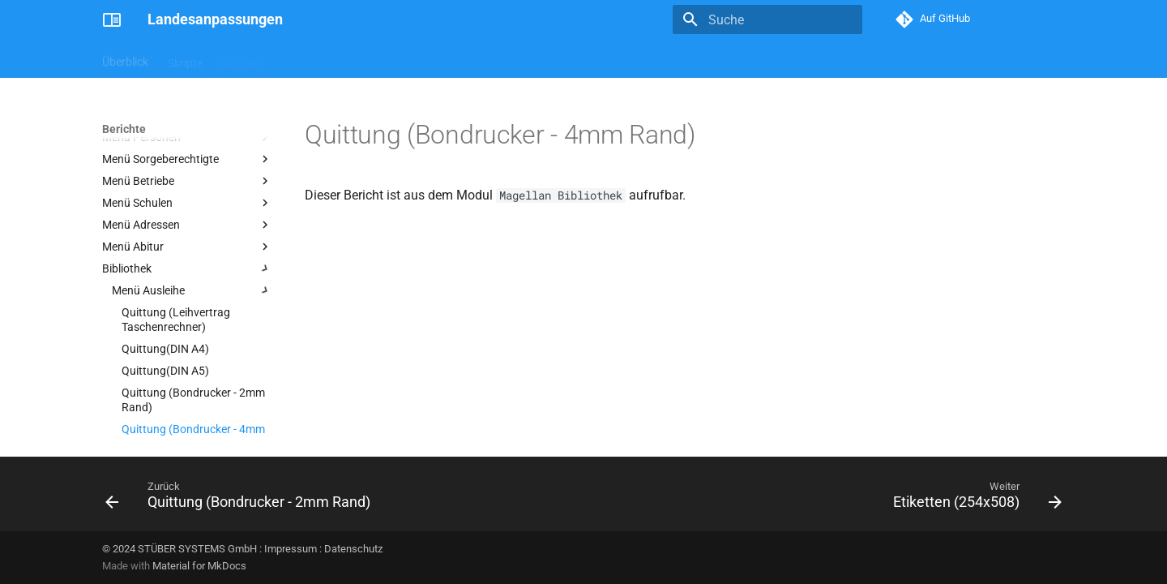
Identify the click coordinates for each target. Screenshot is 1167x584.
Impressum (290, 549)
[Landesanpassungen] (112, 19)
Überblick (125, 59)
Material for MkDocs (199, 566)
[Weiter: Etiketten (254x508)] (973, 499)
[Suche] (767, 19)
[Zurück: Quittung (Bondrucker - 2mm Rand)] (241, 499)
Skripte (185, 59)
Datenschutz (353, 549)
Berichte (242, 59)
